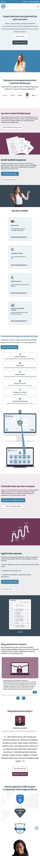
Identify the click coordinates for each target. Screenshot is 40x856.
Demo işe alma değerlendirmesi (13, 500)
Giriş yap (25, 1)
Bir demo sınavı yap (10, 174)
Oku (35, 692)
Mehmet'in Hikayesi (20, 774)
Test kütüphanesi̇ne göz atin (12, 127)
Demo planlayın (34, 1)
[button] (8, 589)
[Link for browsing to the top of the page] (36, 828)
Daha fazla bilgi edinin (9, 180)
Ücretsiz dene (20, 36)
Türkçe (3, 1)
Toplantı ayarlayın (20, 42)
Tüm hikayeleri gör (20, 769)
